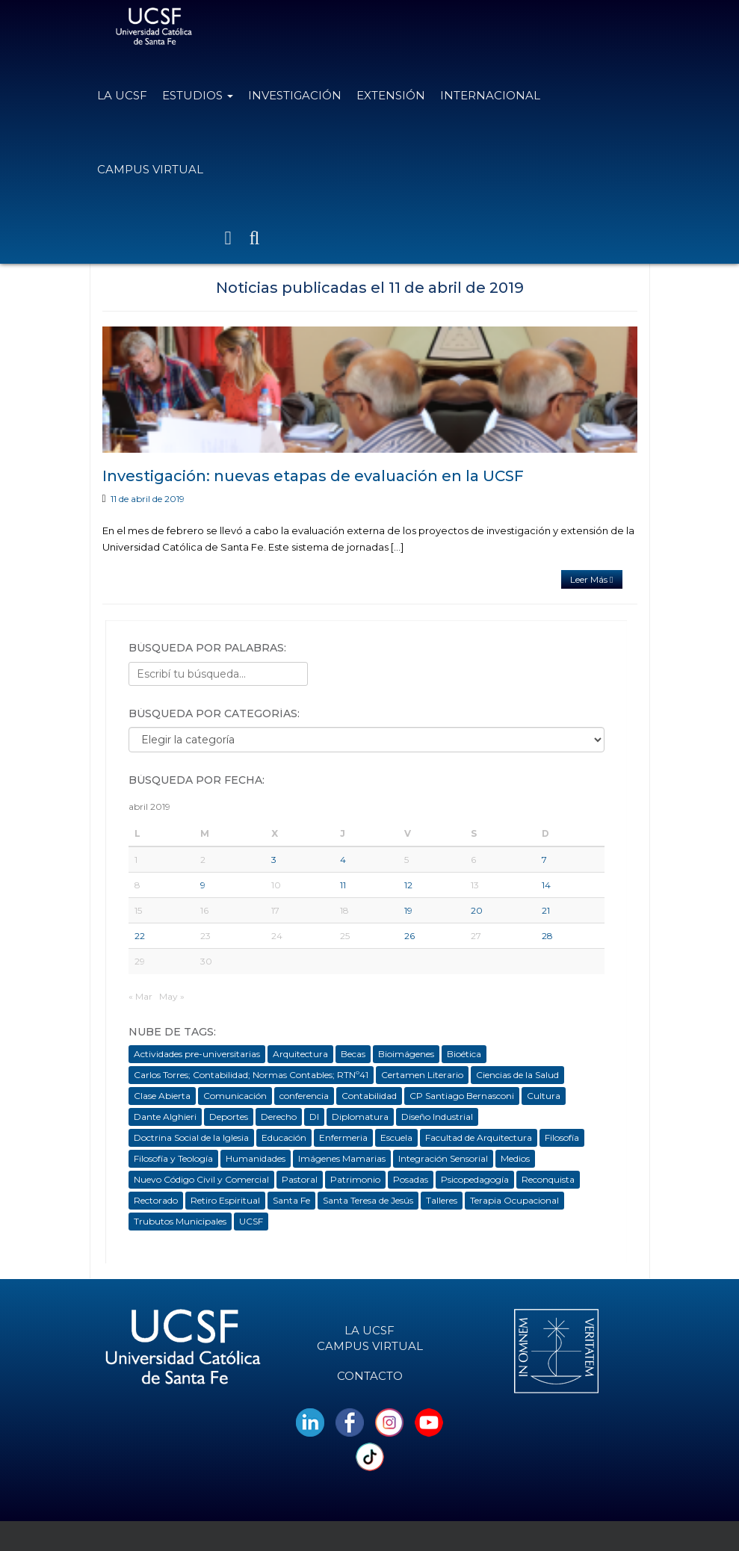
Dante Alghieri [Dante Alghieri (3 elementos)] (165, 1116)
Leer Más (591, 579)
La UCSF (122, 95)
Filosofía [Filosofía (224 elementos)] (562, 1137)
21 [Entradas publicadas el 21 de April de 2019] (546, 910)
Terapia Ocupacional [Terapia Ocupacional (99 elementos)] (514, 1200)
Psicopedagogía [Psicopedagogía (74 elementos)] (475, 1179)
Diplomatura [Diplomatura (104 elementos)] (360, 1116)
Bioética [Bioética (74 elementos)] (464, 1053)
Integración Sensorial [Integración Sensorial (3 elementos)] (443, 1158)
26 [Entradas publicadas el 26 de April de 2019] (409, 935)
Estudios (197, 95)
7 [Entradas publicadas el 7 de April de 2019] (544, 859)
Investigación (294, 95)
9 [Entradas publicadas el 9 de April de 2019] (202, 885)
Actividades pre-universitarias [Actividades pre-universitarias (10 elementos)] (197, 1053)
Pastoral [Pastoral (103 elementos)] (300, 1179)
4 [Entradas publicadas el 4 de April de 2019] (343, 859)
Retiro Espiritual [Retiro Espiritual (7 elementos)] (225, 1200)
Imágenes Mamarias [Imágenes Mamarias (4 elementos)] (342, 1158)
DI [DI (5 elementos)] (314, 1116)
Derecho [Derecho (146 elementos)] (279, 1116)
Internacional (490, 95)
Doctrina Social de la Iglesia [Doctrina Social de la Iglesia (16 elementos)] (191, 1137)
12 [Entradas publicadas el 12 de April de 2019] (408, 885)
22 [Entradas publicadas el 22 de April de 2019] (139, 935)
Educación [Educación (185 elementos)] (284, 1137)
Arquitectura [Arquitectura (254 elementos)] (300, 1053)
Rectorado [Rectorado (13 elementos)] (156, 1200)
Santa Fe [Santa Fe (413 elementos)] (291, 1200)
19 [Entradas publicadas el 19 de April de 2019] (408, 910)
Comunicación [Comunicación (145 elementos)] (235, 1095)
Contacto (370, 1376)
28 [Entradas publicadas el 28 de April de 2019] (547, 935)
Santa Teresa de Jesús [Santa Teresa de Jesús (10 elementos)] (368, 1200)
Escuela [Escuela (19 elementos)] (396, 1137)
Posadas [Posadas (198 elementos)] (410, 1179)
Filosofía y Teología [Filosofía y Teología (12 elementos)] (173, 1158)
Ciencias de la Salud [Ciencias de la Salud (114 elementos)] (517, 1074)
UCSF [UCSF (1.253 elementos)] (251, 1221)
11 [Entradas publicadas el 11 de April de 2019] (343, 885)
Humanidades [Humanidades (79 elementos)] (255, 1158)
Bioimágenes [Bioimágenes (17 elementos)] (406, 1053)
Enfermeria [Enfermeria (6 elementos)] (343, 1137)
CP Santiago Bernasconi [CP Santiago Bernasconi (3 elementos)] (461, 1095)
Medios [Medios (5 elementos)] (515, 1158)
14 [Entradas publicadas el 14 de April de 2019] (546, 885)
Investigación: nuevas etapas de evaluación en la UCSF (313, 476)
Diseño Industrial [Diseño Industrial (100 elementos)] (437, 1116)
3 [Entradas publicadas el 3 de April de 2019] (273, 859)
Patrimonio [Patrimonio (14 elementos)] (355, 1179)
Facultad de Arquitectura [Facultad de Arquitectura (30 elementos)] (478, 1137)
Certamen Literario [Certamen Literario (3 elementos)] (422, 1074)
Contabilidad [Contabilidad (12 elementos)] (369, 1095)
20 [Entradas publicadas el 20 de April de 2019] (477, 910)
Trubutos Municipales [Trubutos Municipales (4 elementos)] (180, 1221)
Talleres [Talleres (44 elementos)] (441, 1200)
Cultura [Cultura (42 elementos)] (543, 1095)
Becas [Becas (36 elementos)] (353, 1053)
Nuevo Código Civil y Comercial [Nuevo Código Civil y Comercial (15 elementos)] (201, 1179)
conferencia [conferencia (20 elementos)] (304, 1095)
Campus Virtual (150, 169)
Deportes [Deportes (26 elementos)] (228, 1116)
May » (172, 996)
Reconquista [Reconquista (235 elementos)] (548, 1179)
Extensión (390, 95)
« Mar (140, 996)
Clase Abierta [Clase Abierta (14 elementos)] (162, 1095)
